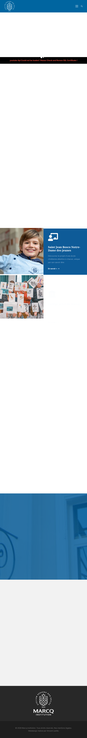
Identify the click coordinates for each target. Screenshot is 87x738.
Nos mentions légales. (63, 728)
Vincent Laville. (53, 731)
